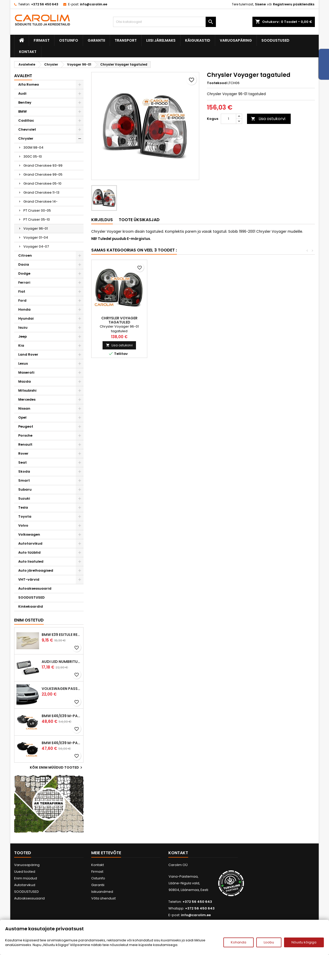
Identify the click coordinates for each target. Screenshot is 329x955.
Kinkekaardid (30, 606)
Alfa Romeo (28, 84)
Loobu (269, 942)
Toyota (24, 516)
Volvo (23, 525)
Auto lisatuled (30, 561)
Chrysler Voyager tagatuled (231, 320)
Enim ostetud (29, 620)
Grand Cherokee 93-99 (42, 165)
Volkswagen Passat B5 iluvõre (61, 689)
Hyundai (26, 318)
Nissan (24, 408)
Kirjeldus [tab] (102, 220)
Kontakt (27, 51)
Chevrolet (27, 129)
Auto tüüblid (29, 552)
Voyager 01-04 (35, 237)
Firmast (42, 40)
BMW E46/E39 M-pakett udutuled (61, 716)
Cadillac (26, 120)
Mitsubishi (27, 390)
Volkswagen (29, 534)
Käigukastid (197, 40)
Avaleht (23, 76)
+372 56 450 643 (44, 4)
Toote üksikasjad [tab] (139, 220)
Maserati (26, 372)
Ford (22, 300)
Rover (23, 453)
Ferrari (24, 282)
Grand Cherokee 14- (40, 201)
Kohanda (238, 942)
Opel (22, 417)
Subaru (25, 489)
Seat (22, 462)
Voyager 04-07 (36, 246)
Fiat (21, 291)
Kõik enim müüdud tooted (57, 767)
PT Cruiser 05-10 (36, 219)
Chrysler (25, 138)
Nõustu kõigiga (303, 942)
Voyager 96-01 (35, 228)
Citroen (25, 255)
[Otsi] (164, 22)
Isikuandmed (102, 891)
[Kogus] (228, 119)
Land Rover (28, 354)
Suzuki (24, 498)
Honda (24, 309)
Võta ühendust (103, 898)
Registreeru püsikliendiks (293, 4)
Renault (25, 444)
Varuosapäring (236, 40)
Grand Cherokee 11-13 (41, 192)
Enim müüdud (25, 878)
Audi (22, 93)
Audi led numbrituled (61, 662)
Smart (24, 480)
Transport (126, 40)
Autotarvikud (30, 543)
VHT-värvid (28, 579)
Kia (21, 345)
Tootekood (217, 83)
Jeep (22, 336)
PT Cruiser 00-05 (37, 210)
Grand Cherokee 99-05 (42, 174)
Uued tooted (24, 871)
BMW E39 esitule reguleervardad (61, 635)
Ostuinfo (68, 40)
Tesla (23, 507)
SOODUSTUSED (275, 40)
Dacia (23, 264)
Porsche (25, 435)
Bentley (24, 102)
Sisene (260, 4)
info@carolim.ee (93, 4)
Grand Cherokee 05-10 (42, 183)
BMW (22, 111)
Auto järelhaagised (35, 570)
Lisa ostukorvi (268, 119)
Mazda (24, 381)
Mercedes (26, 399)
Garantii (96, 40)
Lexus (23, 363)
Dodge (24, 273)
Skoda (24, 471)
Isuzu (23, 327)
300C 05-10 (32, 156)
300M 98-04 (33, 147)
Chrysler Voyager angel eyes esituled (119, 320)
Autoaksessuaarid (34, 588)
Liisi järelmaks (161, 40)
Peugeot (25, 426)
